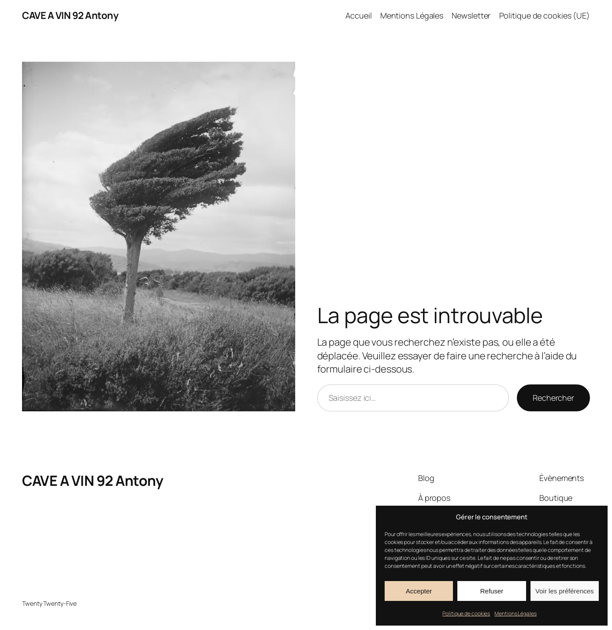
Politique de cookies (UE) (544, 15)
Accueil (358, 15)
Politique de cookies (466, 613)
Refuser (492, 591)
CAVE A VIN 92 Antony (70, 15)
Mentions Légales (515, 613)
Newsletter (471, 15)
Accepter (419, 591)
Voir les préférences (564, 591)
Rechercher (553, 397)
